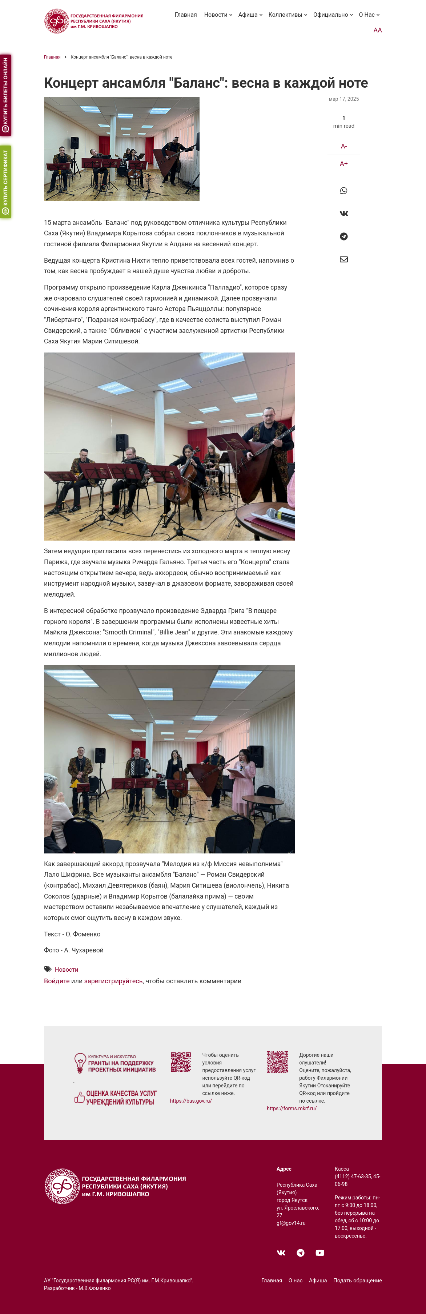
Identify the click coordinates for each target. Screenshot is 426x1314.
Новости (219, 18)
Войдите (57, 981)
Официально (333, 18)
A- (344, 146)
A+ (344, 163)
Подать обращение (357, 1280)
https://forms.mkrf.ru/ (292, 1108)
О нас (370, 18)
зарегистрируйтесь (113, 981)
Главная (186, 14)
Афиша (251, 18)
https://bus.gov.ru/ (191, 1101)
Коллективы (289, 18)
